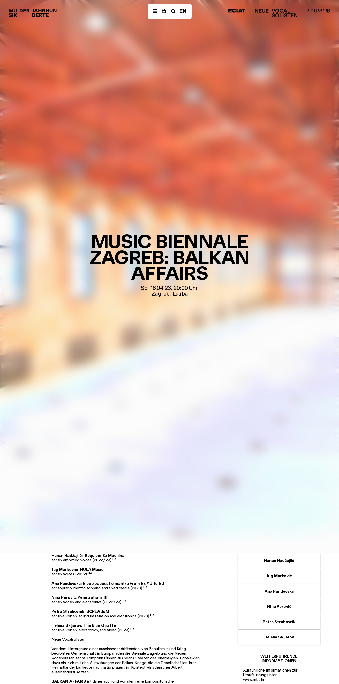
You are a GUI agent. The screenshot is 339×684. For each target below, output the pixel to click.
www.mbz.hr (254, 679)
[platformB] (318, 11)
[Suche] (173, 11)
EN (182, 11)
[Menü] (155, 11)
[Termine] (164, 11)
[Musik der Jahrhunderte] (33, 13)
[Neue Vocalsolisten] (276, 13)
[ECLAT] (236, 11)
